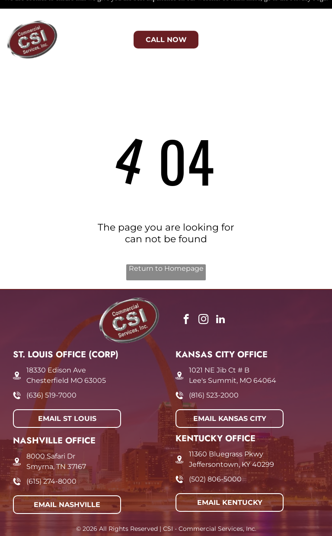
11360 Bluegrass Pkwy (226, 432)
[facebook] (186, 298)
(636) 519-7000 (51, 373)
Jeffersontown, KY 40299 (231, 443)
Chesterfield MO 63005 (66, 359)
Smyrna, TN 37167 (56, 445)
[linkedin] (220, 298)
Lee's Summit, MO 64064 (232, 359)
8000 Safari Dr (50, 434)
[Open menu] (311, 22)
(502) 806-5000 (215, 457)
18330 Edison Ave (56, 348)
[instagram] (203, 298)
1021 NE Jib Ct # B (219, 348)
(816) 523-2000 (214, 373)
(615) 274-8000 (51, 460)
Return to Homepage (166, 247)
